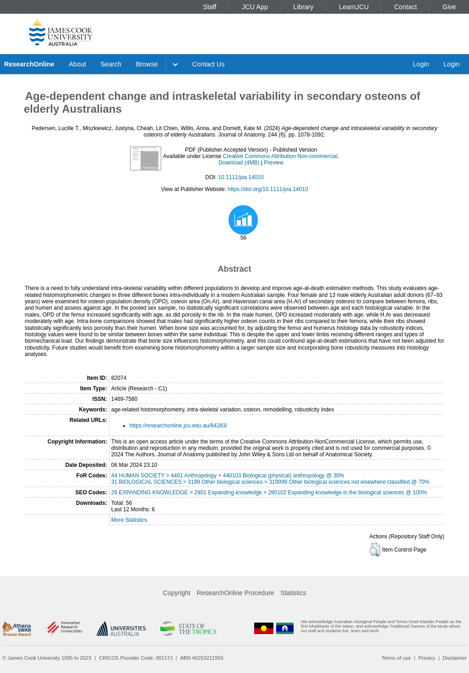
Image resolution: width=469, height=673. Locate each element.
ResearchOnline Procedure (235, 592)
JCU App (255, 7)
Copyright (177, 592)
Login (421, 64)
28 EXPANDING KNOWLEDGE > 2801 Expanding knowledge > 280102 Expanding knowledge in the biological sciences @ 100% (269, 492)
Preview (274, 162)
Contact (405, 7)
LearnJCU (354, 7)
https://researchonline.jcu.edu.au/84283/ (178, 425)
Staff (209, 7)
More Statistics (129, 520)
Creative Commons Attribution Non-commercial (280, 156)
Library (304, 7)
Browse (147, 64)
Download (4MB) (238, 162)
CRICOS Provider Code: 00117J (136, 658)
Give (449, 7)
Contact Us (208, 64)
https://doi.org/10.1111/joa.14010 (268, 189)
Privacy (426, 658)
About (77, 64)
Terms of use (396, 658)
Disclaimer (455, 658)
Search (110, 64)
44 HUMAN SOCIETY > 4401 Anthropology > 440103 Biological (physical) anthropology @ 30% (227, 475)
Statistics (293, 592)
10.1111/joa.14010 (240, 177)
